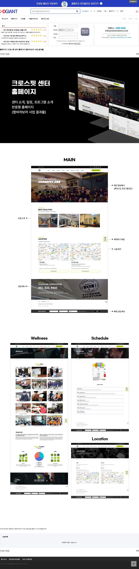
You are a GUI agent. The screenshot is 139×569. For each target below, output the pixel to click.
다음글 (7, 54)
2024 (121, 11)
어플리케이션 (33, 19)
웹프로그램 (45, 19)
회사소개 (5, 19)
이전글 (2, 54)
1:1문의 (130, 19)
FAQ (124, 19)
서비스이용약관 (27, 559)
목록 (137, 54)
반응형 (99, 11)
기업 (105, 11)
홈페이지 (111, 11)
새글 (136, 19)
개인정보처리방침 (14, 559)
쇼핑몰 (23, 19)
